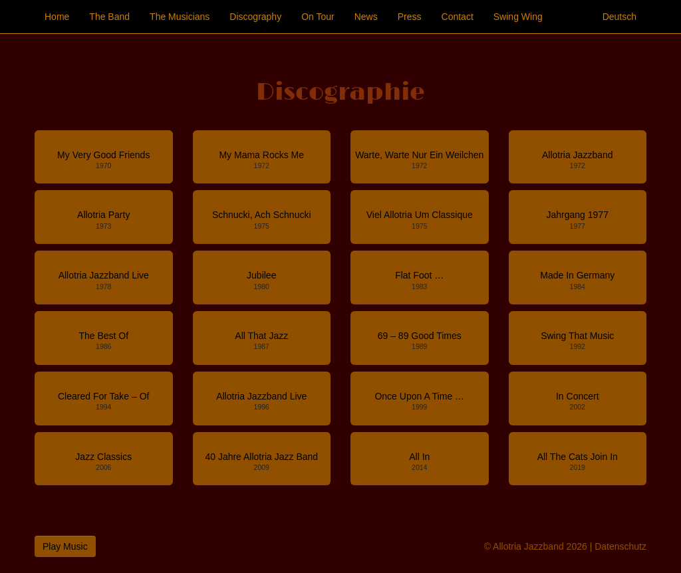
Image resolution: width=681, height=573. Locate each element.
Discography (255, 16)
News (366, 16)
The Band (109, 16)
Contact (458, 16)
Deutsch (619, 16)
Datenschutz (620, 546)
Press (410, 16)
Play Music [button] (65, 546)
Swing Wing (518, 16)
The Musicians (179, 16)
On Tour (318, 16)
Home (57, 16)
